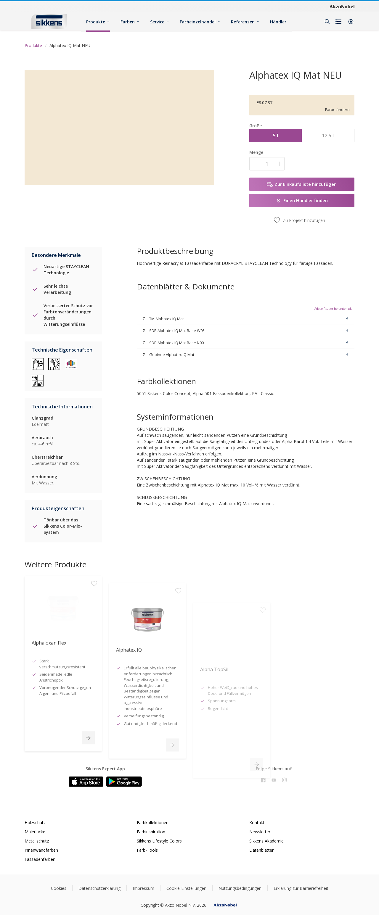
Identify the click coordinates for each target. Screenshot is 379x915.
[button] (350, 21)
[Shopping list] (339, 21)
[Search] (327, 21)
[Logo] (49, 21)
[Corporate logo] (342, 6)
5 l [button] (275, 135)
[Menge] (267, 163)
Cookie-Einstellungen (186, 888)
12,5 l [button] (328, 135)
